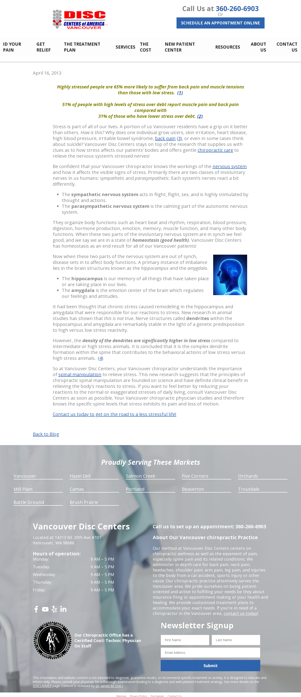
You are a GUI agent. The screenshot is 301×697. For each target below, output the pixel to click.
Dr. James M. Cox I (109, 683)
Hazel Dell (80, 473)
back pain (165, 136)
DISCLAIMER (42, 683)
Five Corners (195, 473)
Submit (210, 663)
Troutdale (248, 487)
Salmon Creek (140, 473)
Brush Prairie (84, 500)
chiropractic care (215, 148)
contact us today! (240, 611)
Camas (77, 487)
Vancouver (25, 473)
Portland (135, 487)
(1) (180, 90)
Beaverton (193, 487)
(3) (179, 136)
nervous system (230, 164)
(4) (100, 356)
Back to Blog (46, 432)
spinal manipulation (79, 372)
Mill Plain (23, 487)
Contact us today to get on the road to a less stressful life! (114, 412)
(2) (200, 114)
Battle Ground (29, 500)
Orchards (248, 473)
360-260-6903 (237, 8)
